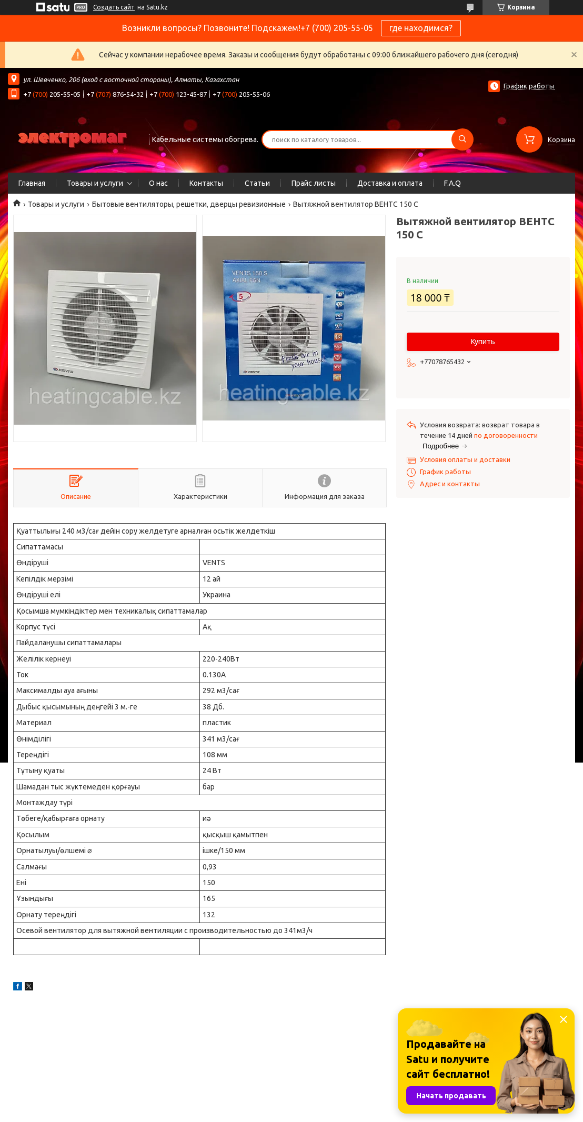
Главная (31, 183)
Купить (483, 341)
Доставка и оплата (390, 183)
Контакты (206, 183)
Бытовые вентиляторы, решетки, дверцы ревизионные (189, 204)
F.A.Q (452, 183)
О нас (158, 183)
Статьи (257, 183)
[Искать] (462, 139)
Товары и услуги (95, 183)
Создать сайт (114, 7)
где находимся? (421, 28)
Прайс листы (314, 183)
